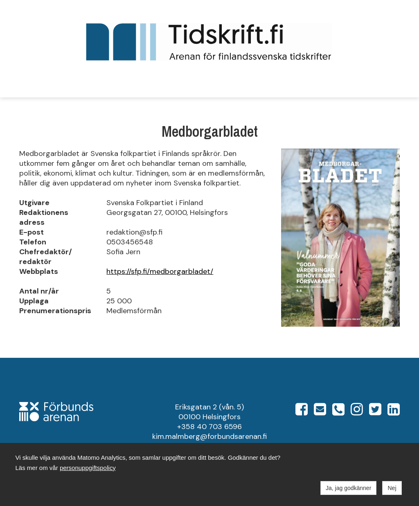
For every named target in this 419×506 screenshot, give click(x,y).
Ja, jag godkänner (348, 488)
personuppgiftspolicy (88, 467)
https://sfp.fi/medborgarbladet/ (159, 271)
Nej (391, 488)
